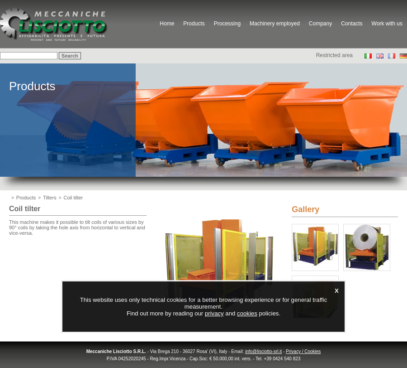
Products (193, 23)
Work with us (387, 23)
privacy (214, 313)
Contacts (351, 23)
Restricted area (334, 55)
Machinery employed (275, 23)
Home (167, 23)
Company (320, 23)
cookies (247, 313)
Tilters (50, 197)
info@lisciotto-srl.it (263, 351)
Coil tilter (73, 197)
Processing (227, 23)
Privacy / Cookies (303, 351)
